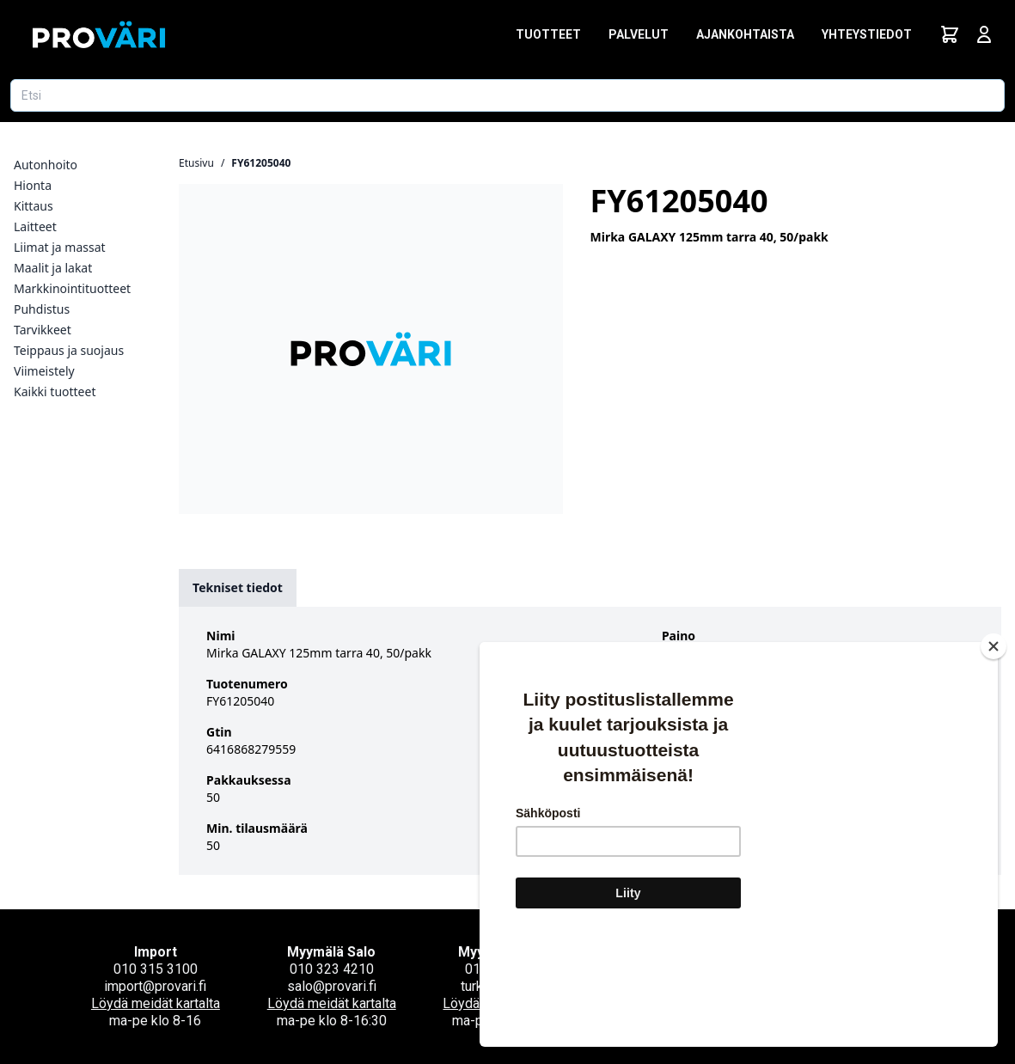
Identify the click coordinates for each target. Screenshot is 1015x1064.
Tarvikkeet (42, 329)
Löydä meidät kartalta (155, 1003)
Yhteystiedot (867, 34)
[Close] (993, 748)
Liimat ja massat (60, 247)
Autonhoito (45, 164)
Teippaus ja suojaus (69, 350)
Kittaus (33, 206)
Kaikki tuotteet (54, 391)
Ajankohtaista (745, 34)
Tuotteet (548, 34)
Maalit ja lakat (53, 268)
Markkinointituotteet (72, 288)
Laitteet (35, 226)
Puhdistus (42, 309)
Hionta (33, 185)
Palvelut (638, 34)
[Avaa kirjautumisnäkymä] (984, 34)
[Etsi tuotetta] (507, 95)
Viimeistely (44, 371)
